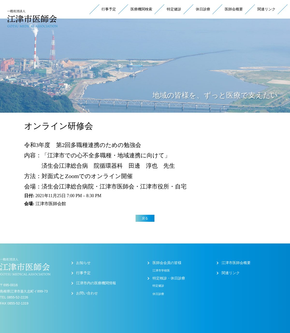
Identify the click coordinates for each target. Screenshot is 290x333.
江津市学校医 (161, 270)
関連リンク (266, 9)
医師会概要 (234, 9)
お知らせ (83, 263)
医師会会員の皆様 (166, 263)
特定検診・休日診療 (168, 278)
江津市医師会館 (51, 203)
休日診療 (203, 9)
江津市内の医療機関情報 (96, 283)
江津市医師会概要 (236, 263)
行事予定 (109, 9)
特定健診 (174, 9)
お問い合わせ (87, 293)
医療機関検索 (141, 9)
